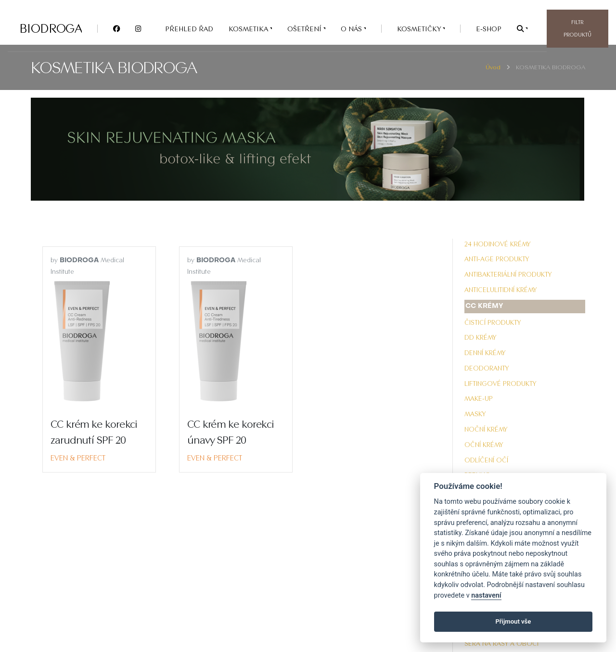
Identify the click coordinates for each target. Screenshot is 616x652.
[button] (522, 28)
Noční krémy (485, 429)
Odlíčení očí (486, 460)
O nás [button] (352, 29)
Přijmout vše (513, 621)
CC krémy (484, 306)
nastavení (486, 595)
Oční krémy (483, 444)
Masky (475, 414)
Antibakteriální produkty (508, 274)
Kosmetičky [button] (420, 29)
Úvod (493, 67)
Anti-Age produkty (496, 259)
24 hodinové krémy (497, 244)
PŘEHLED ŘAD (189, 29)
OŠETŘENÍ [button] (305, 29)
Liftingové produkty (500, 383)
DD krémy (480, 337)
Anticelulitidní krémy (500, 290)
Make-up (478, 398)
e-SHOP (488, 29)
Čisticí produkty (492, 322)
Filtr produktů (577, 28)
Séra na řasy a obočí (501, 643)
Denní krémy (484, 353)
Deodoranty (486, 368)
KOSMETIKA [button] (249, 29)
